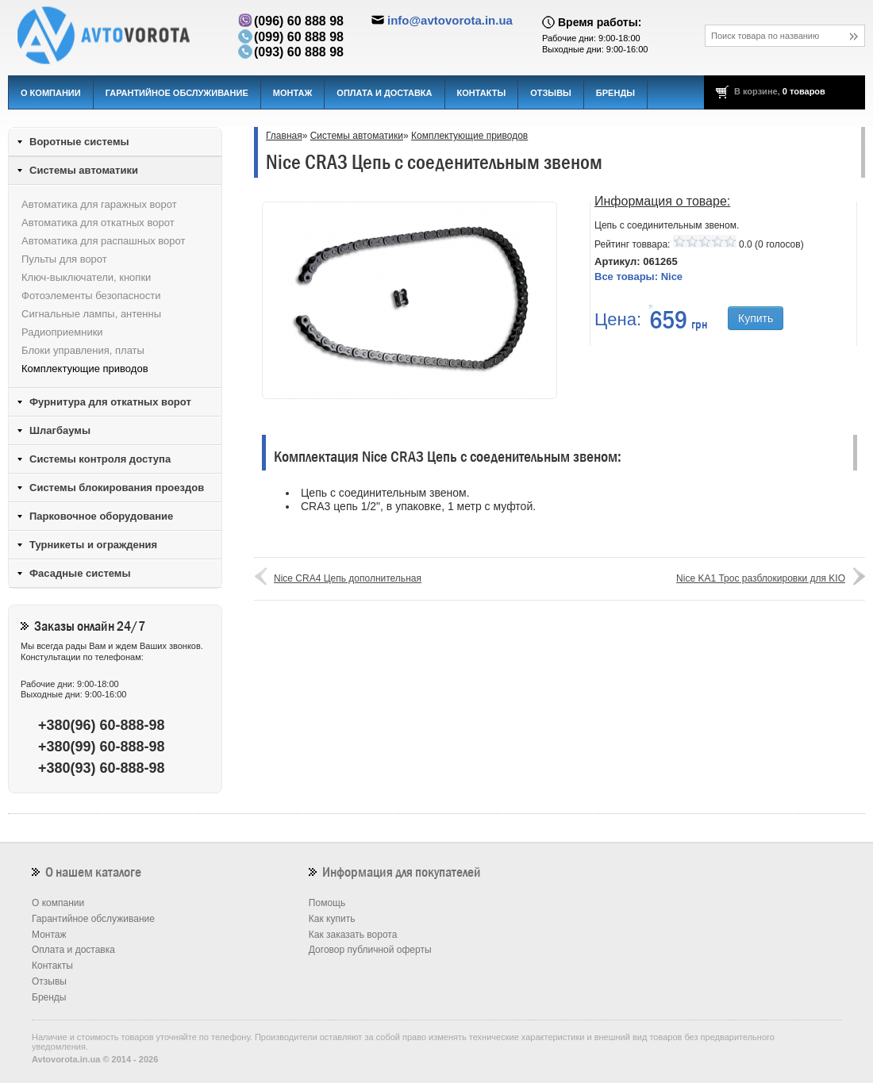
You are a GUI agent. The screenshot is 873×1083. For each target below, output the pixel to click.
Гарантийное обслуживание (177, 93)
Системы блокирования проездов (116, 487)
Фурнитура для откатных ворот (110, 402)
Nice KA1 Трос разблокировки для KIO (760, 578)
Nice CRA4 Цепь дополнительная (347, 578)
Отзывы (550, 93)
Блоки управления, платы (82, 350)
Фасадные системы (80, 573)
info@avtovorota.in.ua (450, 20)
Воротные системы (79, 142)
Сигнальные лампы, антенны (91, 314)
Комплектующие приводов (469, 135)
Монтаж (293, 93)
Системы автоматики (356, 135)
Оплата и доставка (384, 93)
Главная (284, 135)
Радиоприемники (62, 332)
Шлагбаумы (59, 430)
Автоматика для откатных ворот (98, 223)
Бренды (615, 93)
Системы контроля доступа (100, 459)
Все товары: (638, 276)
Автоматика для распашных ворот (103, 241)
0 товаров (804, 91)
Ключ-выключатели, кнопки (86, 277)
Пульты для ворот (64, 259)
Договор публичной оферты (370, 949)
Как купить (332, 918)
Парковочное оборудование (101, 516)
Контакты (481, 93)
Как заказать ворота (353, 934)
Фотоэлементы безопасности (90, 295)
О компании (51, 93)
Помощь (327, 902)
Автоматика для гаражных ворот (99, 204)
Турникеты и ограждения (93, 545)
